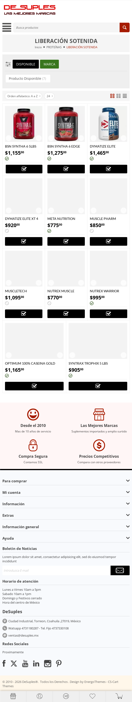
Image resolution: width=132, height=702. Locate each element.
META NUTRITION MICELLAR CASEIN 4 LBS (63, 219)
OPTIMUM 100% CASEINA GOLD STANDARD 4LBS (30, 363)
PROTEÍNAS (54, 47)
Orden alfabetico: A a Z (24, 96)
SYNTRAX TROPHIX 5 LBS (88, 363)
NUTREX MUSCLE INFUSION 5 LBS (60, 291)
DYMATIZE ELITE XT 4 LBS (21, 219)
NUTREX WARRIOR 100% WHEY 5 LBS (104, 291)
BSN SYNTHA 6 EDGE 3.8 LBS (63, 146)
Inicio (38, 47)
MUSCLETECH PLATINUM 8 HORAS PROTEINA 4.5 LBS (21, 291)
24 (50, 96)
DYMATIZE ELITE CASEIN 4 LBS (103, 146)
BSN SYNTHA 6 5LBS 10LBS (20, 146)
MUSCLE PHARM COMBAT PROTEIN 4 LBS (106, 219)
